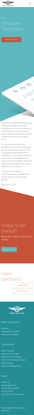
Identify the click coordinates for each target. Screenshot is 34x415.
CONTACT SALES (23, 285)
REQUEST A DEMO (11, 39)
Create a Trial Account (10, 354)
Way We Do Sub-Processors (12, 394)
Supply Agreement (8, 385)
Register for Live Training (11, 357)
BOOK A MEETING (23, 291)
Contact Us (5, 382)
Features (5, 328)
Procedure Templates (10, 334)
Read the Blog (6, 363)
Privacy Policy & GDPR (10, 388)
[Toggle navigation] (30, 3)
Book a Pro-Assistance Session (13, 360)
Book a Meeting (7, 351)
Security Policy (7, 391)
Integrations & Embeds (10, 331)
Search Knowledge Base (11, 366)
